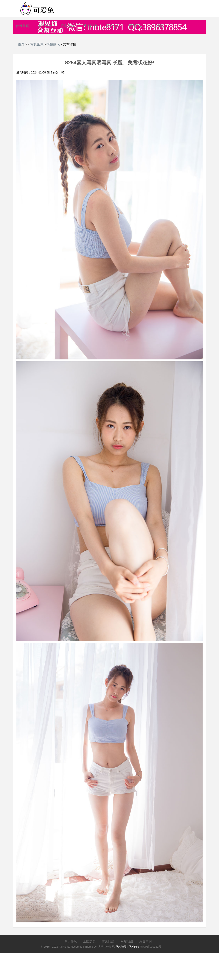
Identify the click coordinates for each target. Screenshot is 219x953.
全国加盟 (89, 941)
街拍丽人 (53, 44)
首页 (21, 44)
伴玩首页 (22, 26)
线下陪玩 (90, 26)
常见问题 (108, 941)
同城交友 (112, 26)
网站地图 (127, 941)
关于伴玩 (70, 941)
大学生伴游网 (106, 946)
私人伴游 (45, 26)
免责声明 (145, 941)
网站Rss (134, 946)
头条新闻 (157, 26)
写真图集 (135, 26)
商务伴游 (67, 26)
